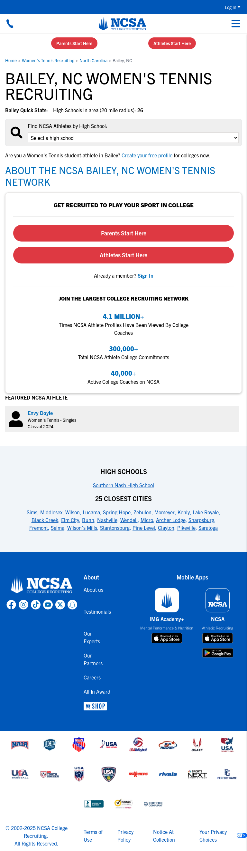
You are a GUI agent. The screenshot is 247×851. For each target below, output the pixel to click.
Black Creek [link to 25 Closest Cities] (45, 520)
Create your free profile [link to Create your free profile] (147, 155)
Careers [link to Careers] (92, 677)
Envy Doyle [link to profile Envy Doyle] (40, 413)
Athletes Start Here (172, 43)
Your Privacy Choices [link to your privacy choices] (213, 835)
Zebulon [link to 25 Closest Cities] (142, 512)
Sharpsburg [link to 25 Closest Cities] (201, 520)
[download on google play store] (217, 653)
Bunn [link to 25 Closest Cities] (88, 520)
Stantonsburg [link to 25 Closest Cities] (115, 527)
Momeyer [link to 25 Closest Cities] (164, 512)
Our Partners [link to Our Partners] (93, 659)
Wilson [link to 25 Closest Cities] (72, 512)
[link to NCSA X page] (60, 604)
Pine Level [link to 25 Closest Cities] (144, 527)
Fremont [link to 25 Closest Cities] (38, 527)
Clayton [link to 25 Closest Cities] (166, 527)
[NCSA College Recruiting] (122, 23)
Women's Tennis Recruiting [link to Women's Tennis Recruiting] (48, 60)
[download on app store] (166, 638)
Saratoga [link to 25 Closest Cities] (208, 527)
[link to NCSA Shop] (95, 706)
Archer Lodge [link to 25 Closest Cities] (171, 520)
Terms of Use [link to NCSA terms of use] (93, 835)
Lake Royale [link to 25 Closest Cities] (206, 512)
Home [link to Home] (11, 60)
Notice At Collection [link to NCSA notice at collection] (164, 835)
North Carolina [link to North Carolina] (93, 60)
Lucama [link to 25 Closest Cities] (91, 512)
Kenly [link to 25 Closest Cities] (184, 512)
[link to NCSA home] (41, 585)
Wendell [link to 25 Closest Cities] (129, 520)
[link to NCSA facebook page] (11, 604)
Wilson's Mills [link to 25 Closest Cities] (82, 527)
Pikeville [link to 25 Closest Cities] (186, 527)
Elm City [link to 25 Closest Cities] (70, 520)
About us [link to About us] (93, 589)
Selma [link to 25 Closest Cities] (57, 527)
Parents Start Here (74, 43)
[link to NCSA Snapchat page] (72, 604)
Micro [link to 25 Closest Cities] (147, 520)
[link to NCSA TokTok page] (36, 604)
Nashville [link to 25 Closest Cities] (107, 520)
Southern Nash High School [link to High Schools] (123, 485)
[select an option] (133, 137)
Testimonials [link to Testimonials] (95, 611)
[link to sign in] (145, 275)
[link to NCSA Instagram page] (23, 604)
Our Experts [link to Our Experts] (92, 637)
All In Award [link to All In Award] (95, 691)
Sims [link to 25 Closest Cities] (32, 512)
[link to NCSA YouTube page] (48, 604)
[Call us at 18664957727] (10, 23)
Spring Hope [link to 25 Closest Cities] (117, 512)
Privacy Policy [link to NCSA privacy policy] (125, 835)
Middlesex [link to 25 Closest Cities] (51, 512)
